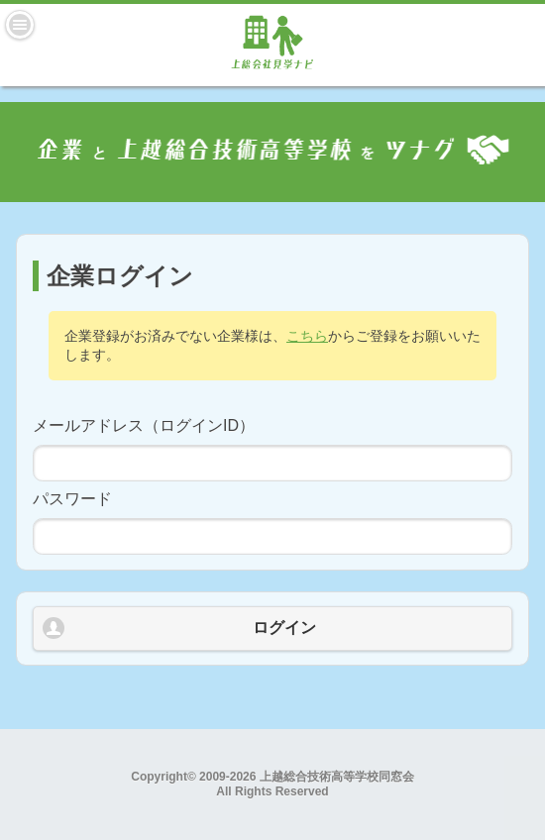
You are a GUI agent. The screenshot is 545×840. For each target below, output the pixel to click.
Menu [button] (20, 25)
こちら (307, 336)
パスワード (72, 498)
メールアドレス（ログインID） (144, 425)
